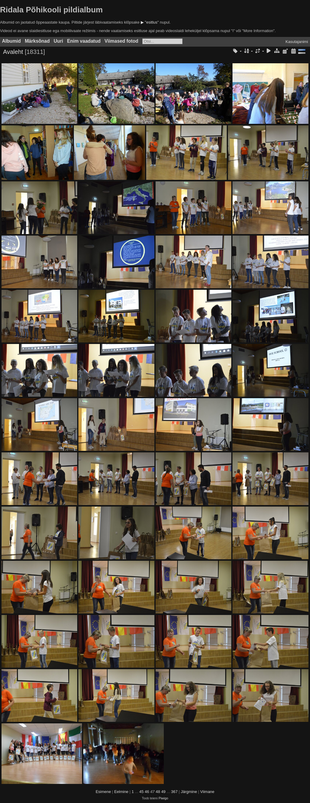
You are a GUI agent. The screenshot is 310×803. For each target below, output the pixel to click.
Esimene (103, 791)
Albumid (11, 41)
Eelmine (121, 791)
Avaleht (13, 51)
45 (141, 791)
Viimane (207, 791)
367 (174, 791)
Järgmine (189, 791)
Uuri (58, 41)
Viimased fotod (121, 41)
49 (163, 791)
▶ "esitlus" (150, 22)
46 (147, 791)
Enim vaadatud (84, 41)
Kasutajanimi (296, 41)
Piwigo (163, 798)
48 (158, 791)
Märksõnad (37, 41)
